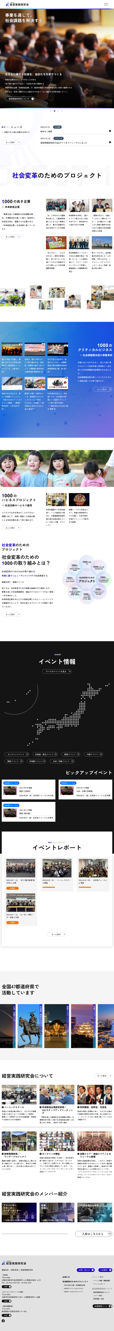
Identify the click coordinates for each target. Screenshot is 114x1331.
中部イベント (92, 754)
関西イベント (12, 761)
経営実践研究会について (101, 1292)
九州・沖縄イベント (61, 761)
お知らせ (66, 1277)
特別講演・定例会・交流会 (93, 1107)
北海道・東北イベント (44, 754)
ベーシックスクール (14, 1107)
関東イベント (69, 754)
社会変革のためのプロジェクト (75, 1281)
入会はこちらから (93, 1234)
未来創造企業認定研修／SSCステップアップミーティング (57, 1109)
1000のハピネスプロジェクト (73, 1292)
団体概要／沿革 (98, 1299)
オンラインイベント (16, 754)
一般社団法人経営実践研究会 (17, 4)
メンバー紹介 (97, 1295)
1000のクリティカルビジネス (73, 1288)
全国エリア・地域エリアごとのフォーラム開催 (95, 1155)
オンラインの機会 (51, 1153)
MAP (6, 1286)
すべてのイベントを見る (56, 671)
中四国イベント (35, 761)
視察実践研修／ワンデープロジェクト (15, 1155)
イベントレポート (99, 1284)
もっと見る (10, 142)
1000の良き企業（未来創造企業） (75, 1285)
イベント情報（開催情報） (102, 1280)
